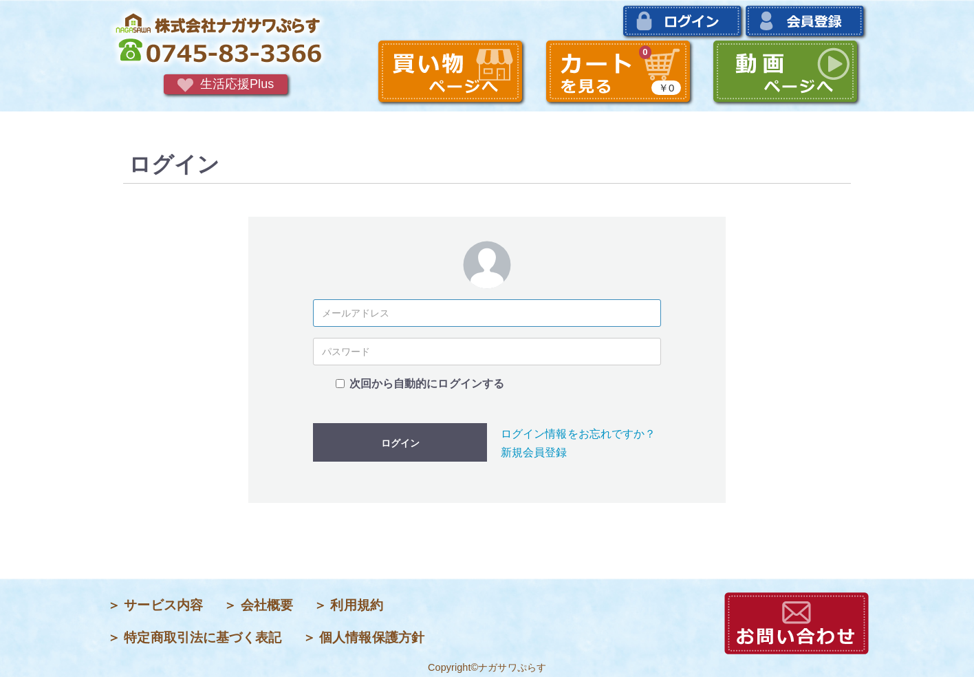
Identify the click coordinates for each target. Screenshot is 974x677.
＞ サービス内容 (155, 605)
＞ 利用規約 (348, 605)
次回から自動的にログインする (426, 383)
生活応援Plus (225, 84)
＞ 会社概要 (258, 605)
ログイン (400, 443)
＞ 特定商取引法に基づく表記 (194, 637)
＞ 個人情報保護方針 (363, 637)
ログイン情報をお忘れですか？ (578, 434)
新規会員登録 (534, 452)
